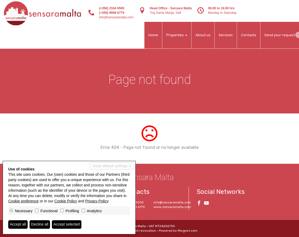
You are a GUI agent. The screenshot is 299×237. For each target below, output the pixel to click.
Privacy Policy (96, 201)
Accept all (18, 224)
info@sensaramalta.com (116, 17)
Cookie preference (23, 201)
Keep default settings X (112, 166)
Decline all (39, 224)
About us (203, 35)
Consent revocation (141, 230)
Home (153, 35)
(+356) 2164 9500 (111, 8)
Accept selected (66, 224)
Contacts (248, 35)
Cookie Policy (66, 201)
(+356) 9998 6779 (111, 13)
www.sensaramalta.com (172, 207)
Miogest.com (187, 230)
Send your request (279, 35)
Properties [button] (176, 35)
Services (226, 35)
